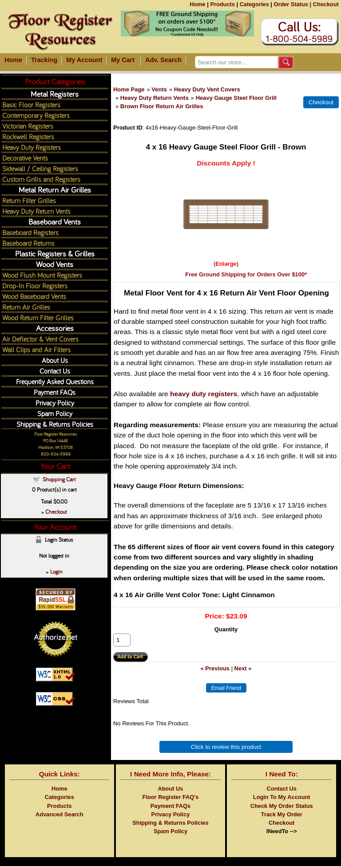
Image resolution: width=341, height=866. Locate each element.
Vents (159, 89)
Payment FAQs (54, 392)
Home (198, 4)
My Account (84, 59)
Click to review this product (226, 747)
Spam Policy (54, 413)
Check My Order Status (281, 806)
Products (222, 4)
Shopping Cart (59, 479)
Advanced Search (59, 814)
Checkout (326, 4)
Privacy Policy (55, 402)
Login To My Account (281, 797)
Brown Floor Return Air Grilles (161, 106)
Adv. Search (163, 59)
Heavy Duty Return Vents (154, 97)
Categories (254, 4)
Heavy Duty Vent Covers (207, 89)
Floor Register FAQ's (171, 797)
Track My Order (281, 814)
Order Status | (292, 4)
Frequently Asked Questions (55, 381)
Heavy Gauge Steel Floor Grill (236, 97)
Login (56, 571)
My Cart (123, 59)
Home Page (129, 89)
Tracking (44, 59)
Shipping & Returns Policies (54, 424)
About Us (55, 360)
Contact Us (55, 370)
